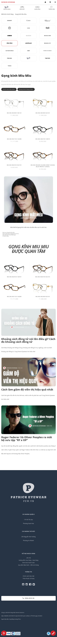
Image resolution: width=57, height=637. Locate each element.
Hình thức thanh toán (28, 562)
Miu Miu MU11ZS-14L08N (14, 296)
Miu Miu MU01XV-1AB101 (14, 277)
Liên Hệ (28, 558)
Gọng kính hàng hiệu (26, 89)
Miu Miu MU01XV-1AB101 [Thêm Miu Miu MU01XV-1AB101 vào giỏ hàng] (43, 139)
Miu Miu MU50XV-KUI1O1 (43, 296)
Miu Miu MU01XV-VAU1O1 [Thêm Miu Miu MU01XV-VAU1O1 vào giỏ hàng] (14, 165)
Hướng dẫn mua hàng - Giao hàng (28, 560)
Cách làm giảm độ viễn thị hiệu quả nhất (27, 389)
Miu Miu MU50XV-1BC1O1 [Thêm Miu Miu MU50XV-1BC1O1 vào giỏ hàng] (14, 113)
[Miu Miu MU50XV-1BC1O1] (14, 102)
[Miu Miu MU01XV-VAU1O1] (14, 154)
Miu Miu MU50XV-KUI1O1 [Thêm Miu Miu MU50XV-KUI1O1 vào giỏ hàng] (43, 113)
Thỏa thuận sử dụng (28, 578)
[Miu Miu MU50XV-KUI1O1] (43, 102)
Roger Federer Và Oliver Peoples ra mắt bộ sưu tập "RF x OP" (26, 438)
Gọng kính (37, 8)
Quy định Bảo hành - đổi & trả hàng (28, 565)
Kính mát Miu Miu (9, 89)
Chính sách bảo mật (28, 576)
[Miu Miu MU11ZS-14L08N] (14, 128)
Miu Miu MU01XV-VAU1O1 (42, 277)
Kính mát (22, 8)
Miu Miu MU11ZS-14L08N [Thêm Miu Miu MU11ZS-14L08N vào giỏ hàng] (14, 139)
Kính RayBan (7, 8)
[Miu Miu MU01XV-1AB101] (43, 128)
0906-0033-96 (28, 598)
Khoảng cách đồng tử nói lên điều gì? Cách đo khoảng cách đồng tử (28, 340)
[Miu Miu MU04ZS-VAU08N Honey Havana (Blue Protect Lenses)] (43, 154)
